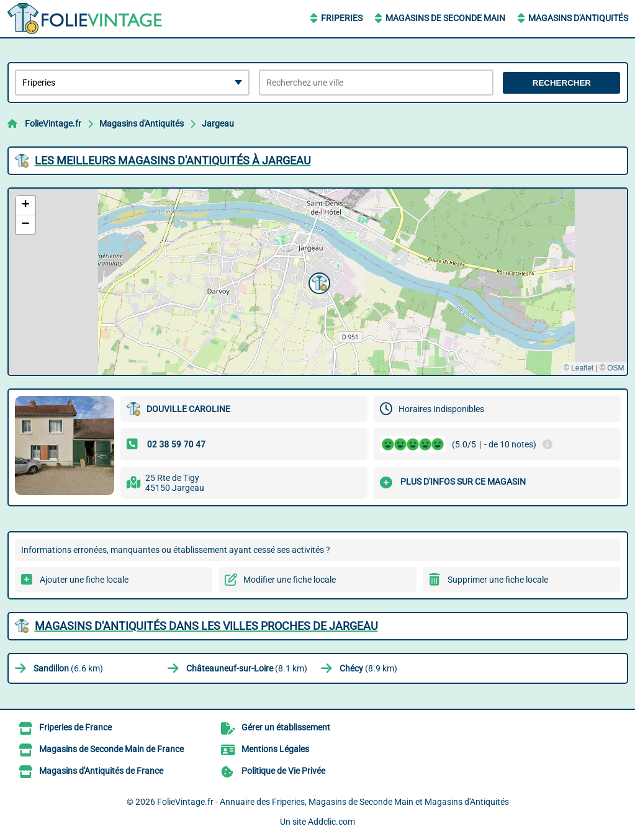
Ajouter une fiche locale (84, 580)
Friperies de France (75, 727)
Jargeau (218, 123)
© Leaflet (578, 368)
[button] (317, 281)
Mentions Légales (275, 749)
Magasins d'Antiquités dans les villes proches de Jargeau (206, 625)
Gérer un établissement (285, 727)
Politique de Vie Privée (283, 771)
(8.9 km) (368, 668)
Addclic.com (331, 822)
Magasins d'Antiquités (578, 18)
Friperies (342, 18)
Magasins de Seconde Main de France (111, 749)
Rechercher (562, 82)
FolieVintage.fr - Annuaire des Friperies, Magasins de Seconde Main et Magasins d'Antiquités (333, 802)
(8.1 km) (246, 668)
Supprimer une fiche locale (498, 580)
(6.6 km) (68, 668)
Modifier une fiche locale (289, 580)
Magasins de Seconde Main (445, 18)
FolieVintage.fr (53, 123)
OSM (615, 368)
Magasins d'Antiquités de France (101, 771)
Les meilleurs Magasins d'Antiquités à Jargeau (173, 160)
